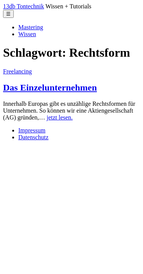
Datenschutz (33, 137)
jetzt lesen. (59, 117)
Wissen (27, 34)
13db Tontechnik (23, 6)
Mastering (30, 27)
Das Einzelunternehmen (50, 87)
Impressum (31, 130)
